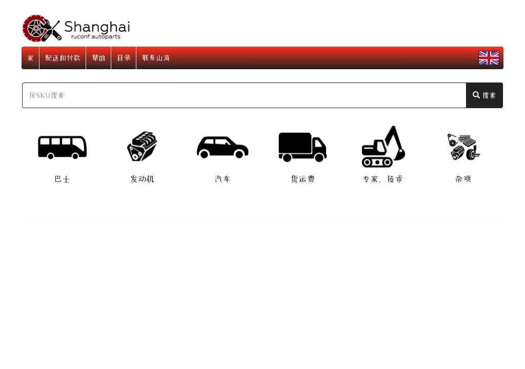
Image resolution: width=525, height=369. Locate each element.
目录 (123, 57)
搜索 (484, 95)
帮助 (98, 57)
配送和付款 (62, 57)
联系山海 (156, 57)
